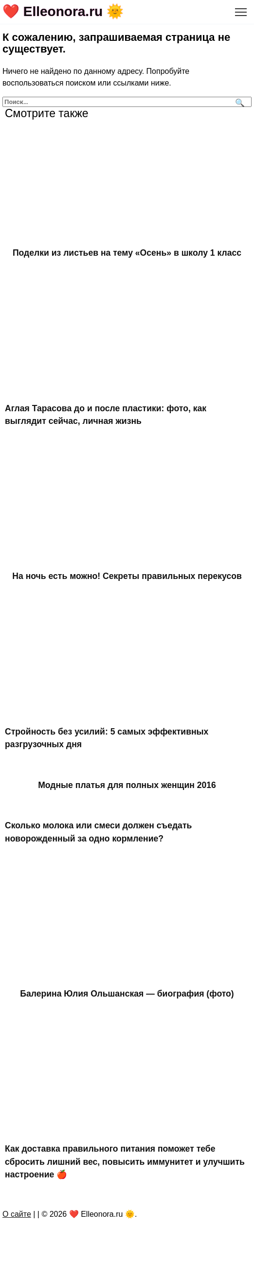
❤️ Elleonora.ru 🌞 (63, 11)
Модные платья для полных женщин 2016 (127, 784)
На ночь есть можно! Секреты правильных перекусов (126, 576)
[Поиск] (238, 102)
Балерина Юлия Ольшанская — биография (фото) (127, 994)
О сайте (16, 1214)
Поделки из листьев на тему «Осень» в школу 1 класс (127, 253)
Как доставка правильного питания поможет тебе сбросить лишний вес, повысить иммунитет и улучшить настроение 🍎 (125, 1161)
